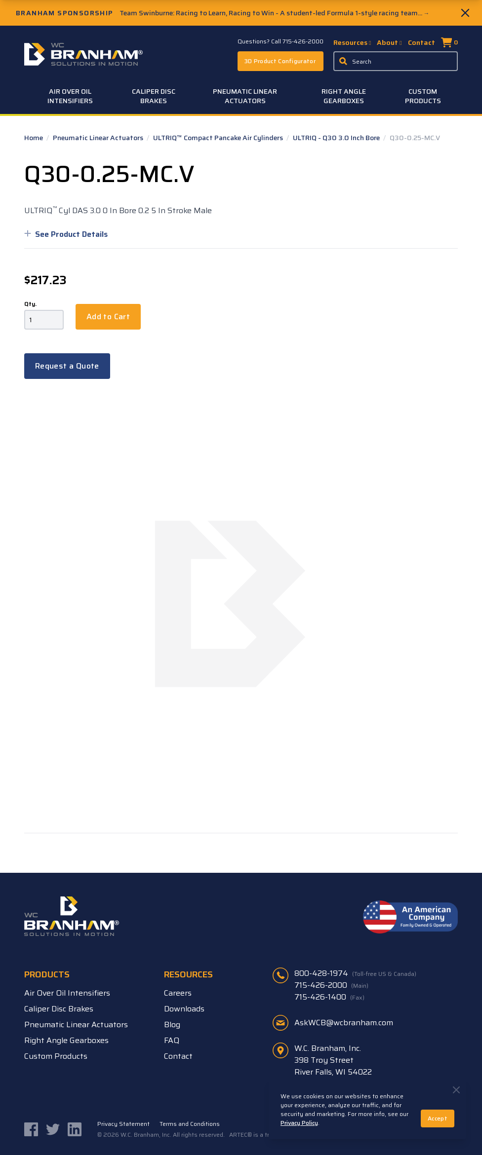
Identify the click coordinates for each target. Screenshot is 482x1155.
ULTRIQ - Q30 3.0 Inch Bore (337, 137)
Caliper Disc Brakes (153, 96)
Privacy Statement (123, 1123)
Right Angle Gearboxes (343, 96)
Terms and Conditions (190, 1123)
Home (34, 137)
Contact (421, 42)
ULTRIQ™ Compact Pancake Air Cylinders (218, 137)
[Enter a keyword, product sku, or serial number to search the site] (395, 61)
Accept (437, 1118)
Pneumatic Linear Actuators (245, 96)
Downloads (184, 1009)
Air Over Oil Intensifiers (70, 96)
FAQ (171, 1040)
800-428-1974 (355, 973)
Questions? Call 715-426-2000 (280, 41)
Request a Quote (67, 366)
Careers (178, 993)
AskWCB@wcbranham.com (343, 1022)
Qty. (30, 304)
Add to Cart (108, 316)
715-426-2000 (331, 985)
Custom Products (423, 96)
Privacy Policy (299, 1122)
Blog (172, 1024)
